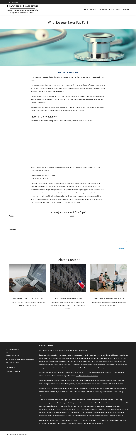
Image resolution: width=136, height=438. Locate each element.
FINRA (107, 380)
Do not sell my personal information (87, 376)
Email (72, 216)
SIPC (111, 380)
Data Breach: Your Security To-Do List (27, 298)
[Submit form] (121, 248)
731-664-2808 (14, 2)
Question (12, 229)
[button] (93, 9)
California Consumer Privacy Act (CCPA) (103, 373)
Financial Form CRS (47, 345)
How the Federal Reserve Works (68, 298)
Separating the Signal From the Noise (108, 298)
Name (11, 216)
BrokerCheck (83, 350)
